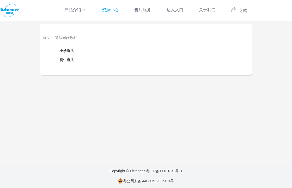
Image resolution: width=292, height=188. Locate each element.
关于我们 (207, 10)
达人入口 (175, 10)
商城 (239, 10)
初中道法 (66, 60)
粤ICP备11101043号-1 (164, 171)
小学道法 (66, 51)
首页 (46, 38)
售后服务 (142, 10)
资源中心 (110, 10)
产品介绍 (72, 10)
